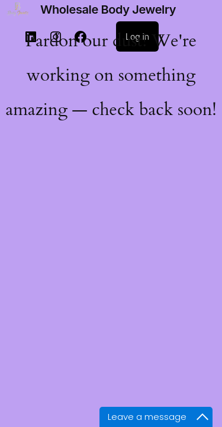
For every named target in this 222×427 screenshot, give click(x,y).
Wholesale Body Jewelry (108, 9)
